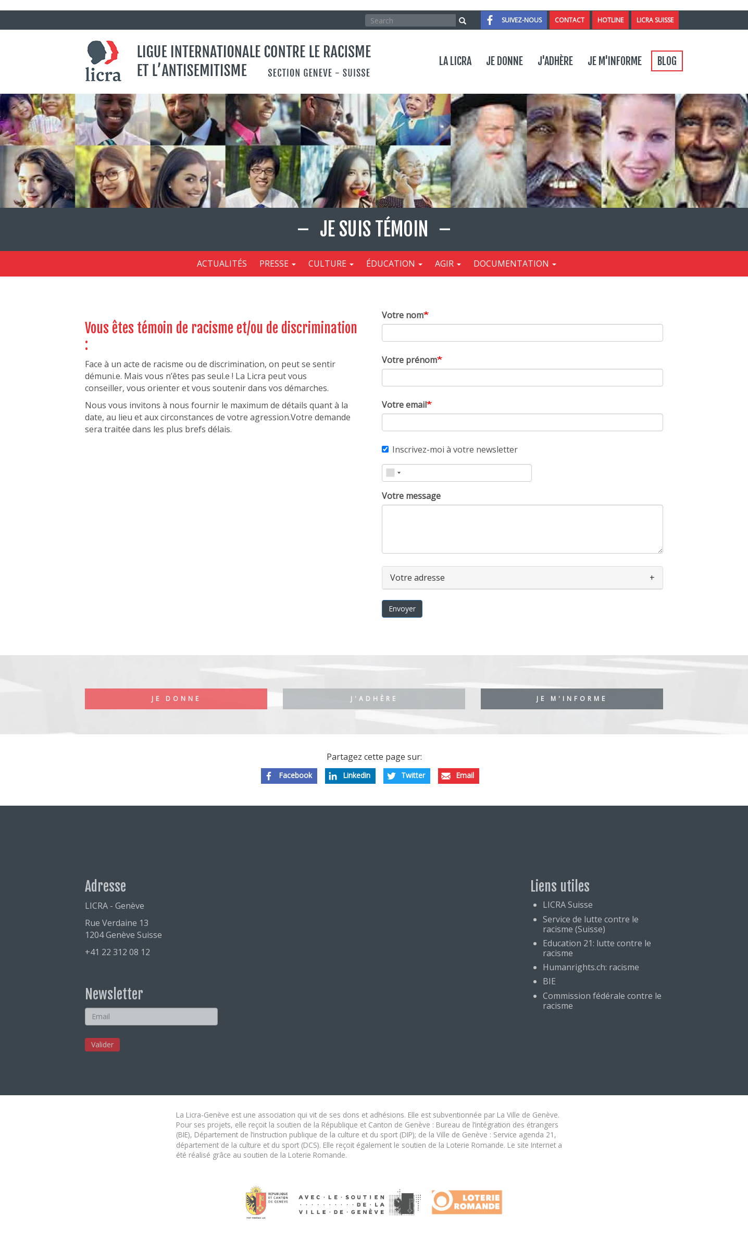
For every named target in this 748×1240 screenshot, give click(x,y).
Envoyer (402, 608)
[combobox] (393, 473)
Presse (277, 263)
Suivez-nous (522, 20)
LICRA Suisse (655, 20)
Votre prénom (409, 360)
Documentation (514, 263)
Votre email (404, 404)
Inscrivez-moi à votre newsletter (450, 449)
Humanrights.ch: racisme (591, 967)
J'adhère (555, 61)
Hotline (610, 20)
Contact (569, 20)
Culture (331, 263)
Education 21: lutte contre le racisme (597, 948)
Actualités (222, 263)
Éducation (394, 263)
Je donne (504, 61)
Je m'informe (615, 61)
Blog (667, 61)
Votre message (411, 496)
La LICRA (455, 61)
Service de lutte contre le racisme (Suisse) (591, 924)
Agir (448, 263)
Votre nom (402, 315)
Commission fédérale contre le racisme (602, 1000)
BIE (549, 981)
